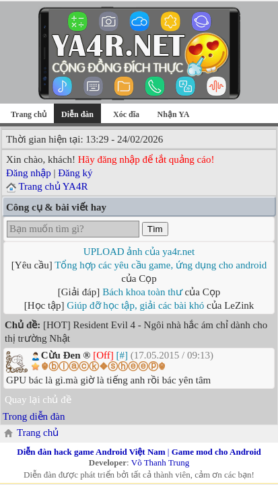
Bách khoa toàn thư (142, 292)
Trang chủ (28, 114)
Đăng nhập (28, 172)
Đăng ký (75, 172)
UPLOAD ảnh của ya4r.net (139, 251)
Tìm (155, 229)
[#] (122, 355)
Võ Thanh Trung (160, 462)
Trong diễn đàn (34, 416)
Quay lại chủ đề (38, 399)
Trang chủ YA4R (53, 186)
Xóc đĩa (126, 114)
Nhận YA (174, 114)
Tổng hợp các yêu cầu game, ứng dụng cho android (161, 265)
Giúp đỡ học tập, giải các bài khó (135, 305)
